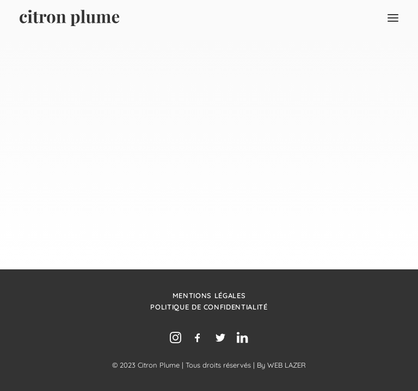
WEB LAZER (286, 365)
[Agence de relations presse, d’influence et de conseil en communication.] (69, 18)
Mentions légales (209, 295)
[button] (393, 18)
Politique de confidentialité (208, 306)
